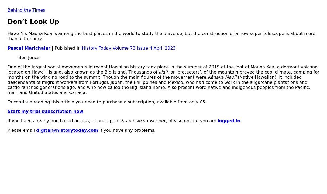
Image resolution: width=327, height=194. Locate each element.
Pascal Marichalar (29, 48)
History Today (96, 48)
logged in (229, 120)
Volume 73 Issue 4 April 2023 (144, 48)
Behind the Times (26, 10)
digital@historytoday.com (67, 130)
